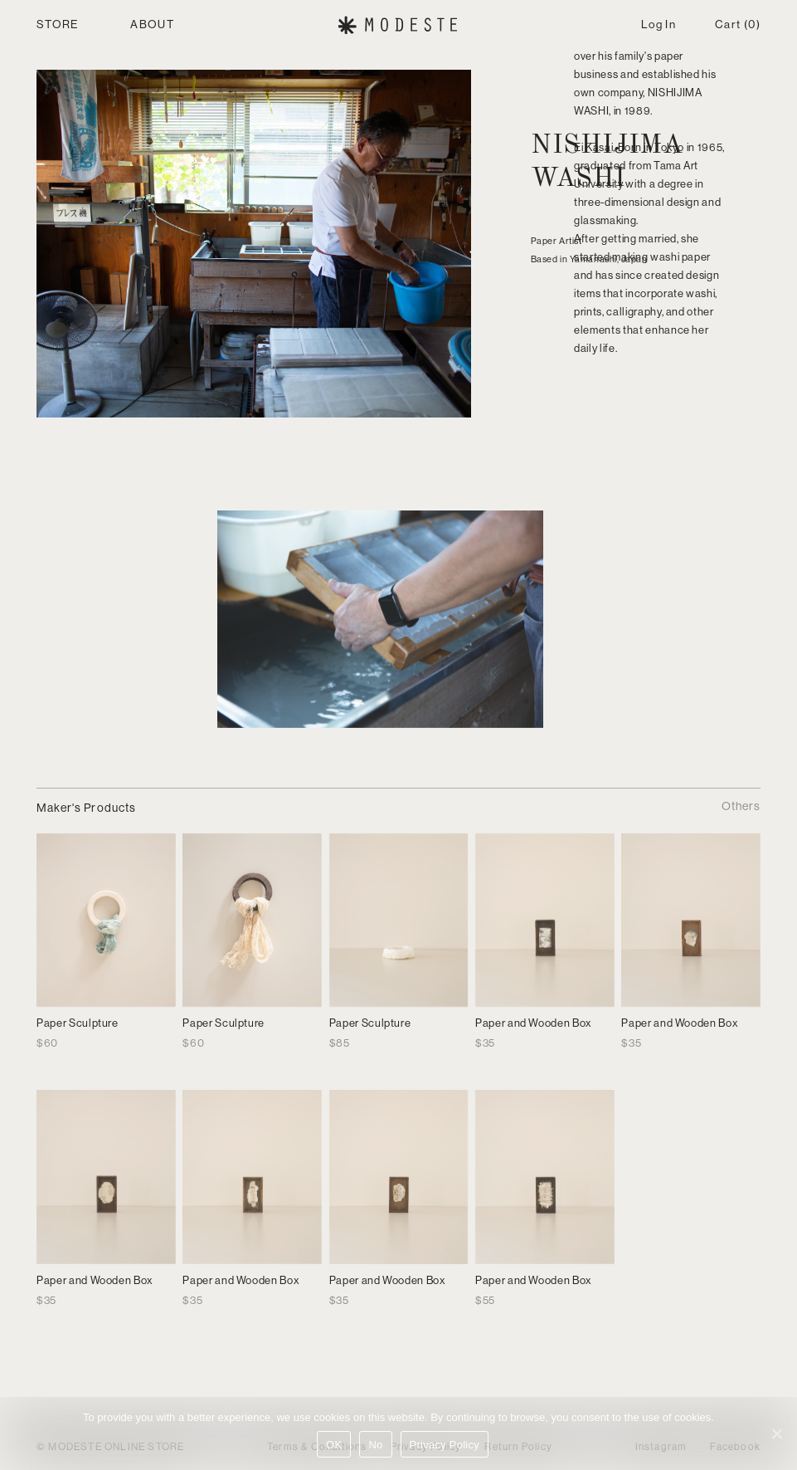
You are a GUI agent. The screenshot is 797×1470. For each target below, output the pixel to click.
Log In (658, 24)
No (375, 1444)
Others (741, 806)
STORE (57, 24)
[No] (776, 1433)
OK (334, 1444)
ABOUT (152, 24)
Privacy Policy (444, 1444)
